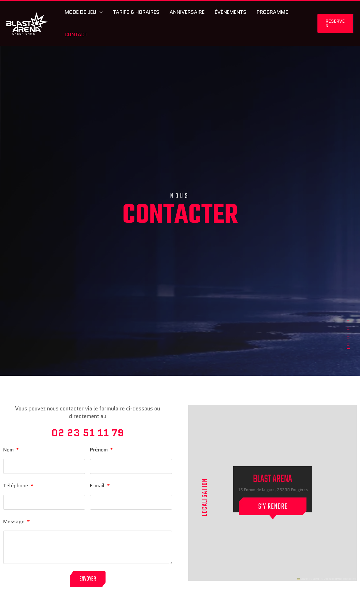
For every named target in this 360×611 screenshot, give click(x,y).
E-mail (98, 485)
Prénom (99, 449)
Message (14, 521)
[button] (335, 23)
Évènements (230, 12)
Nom (9, 449)
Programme (272, 12)
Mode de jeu (84, 12)
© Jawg (314, 578)
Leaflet (302, 578)
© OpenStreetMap (331, 578)
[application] (99, 12)
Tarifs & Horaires (136, 12)
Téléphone (16, 485)
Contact (76, 34)
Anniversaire (187, 12)
